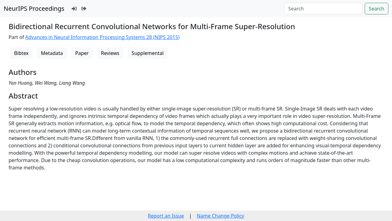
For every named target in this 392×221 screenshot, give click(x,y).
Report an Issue (166, 215)
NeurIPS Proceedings (34, 8)
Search (376, 8)
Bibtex (21, 53)
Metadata (52, 53)
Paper (82, 53)
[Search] (323, 8)
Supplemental (148, 53)
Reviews (110, 53)
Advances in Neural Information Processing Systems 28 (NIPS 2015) (102, 37)
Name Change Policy (220, 215)
